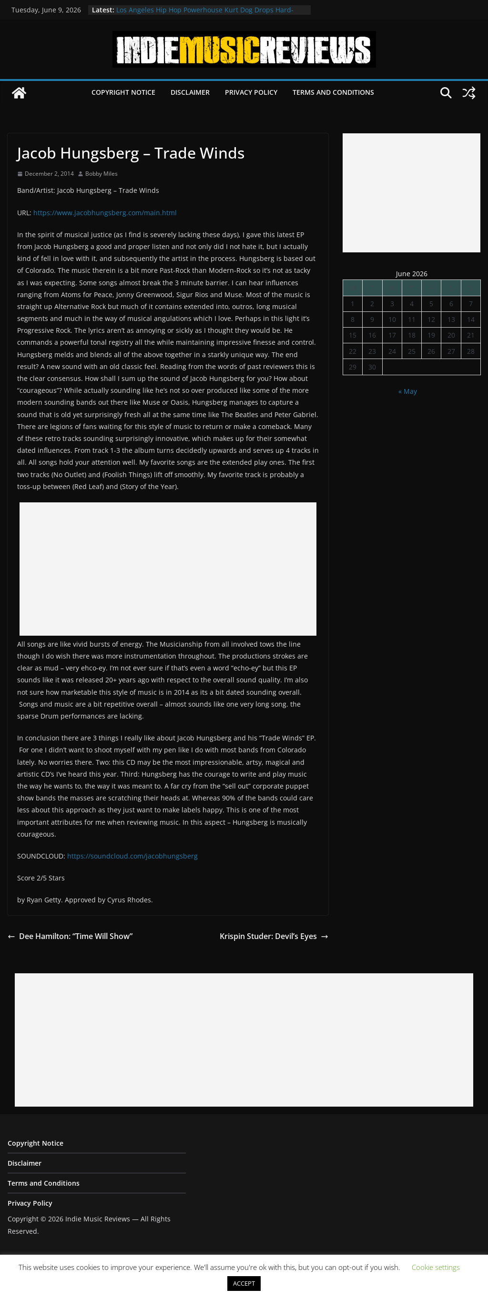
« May (407, 391)
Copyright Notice (123, 92)
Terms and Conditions (333, 92)
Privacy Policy (251, 92)
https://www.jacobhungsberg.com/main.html (105, 212)
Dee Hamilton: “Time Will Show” (70, 936)
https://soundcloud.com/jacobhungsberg (132, 855)
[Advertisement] (168, 569)
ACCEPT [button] (244, 1283)
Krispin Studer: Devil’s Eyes (274, 936)
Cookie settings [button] (436, 1267)
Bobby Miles (101, 174)
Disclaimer (190, 92)
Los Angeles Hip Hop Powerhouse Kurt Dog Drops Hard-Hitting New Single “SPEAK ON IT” (205, 14)
